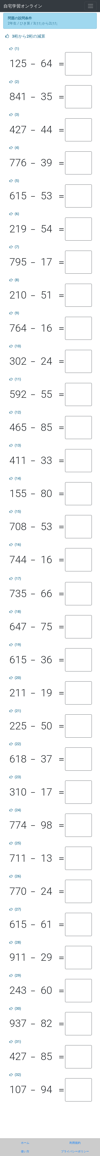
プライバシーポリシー (75, 1151)
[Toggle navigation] (90, 6)
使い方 (25, 1151)
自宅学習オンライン (22, 6)
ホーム (25, 1142)
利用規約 (75, 1142)
